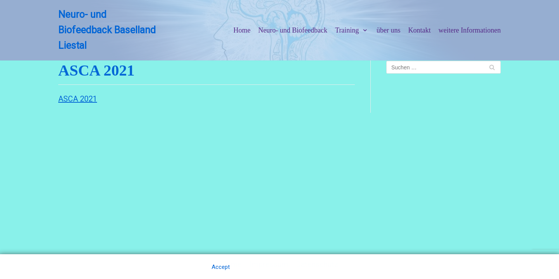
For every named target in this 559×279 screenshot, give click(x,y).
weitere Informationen (470, 30)
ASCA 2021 (77, 98)
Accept (221, 267)
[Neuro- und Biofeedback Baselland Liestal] (109, 30)
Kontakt (419, 30)
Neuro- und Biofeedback (292, 30)
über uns (389, 30)
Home (241, 30)
